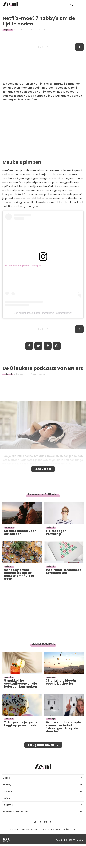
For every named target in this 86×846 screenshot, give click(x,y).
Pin (48, 346)
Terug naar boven (41, 745)
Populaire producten (15, 811)
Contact (71, 829)
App (57, 346)
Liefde (6, 798)
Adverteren (36, 829)
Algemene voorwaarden (54, 829)
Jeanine (41, 30)
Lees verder (43, 469)
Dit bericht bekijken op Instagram (23, 265)
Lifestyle (7, 804)
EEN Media (78, 840)
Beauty (6, 784)
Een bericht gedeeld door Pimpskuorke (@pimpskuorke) (43, 313)
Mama (6, 777)
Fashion (7, 791)
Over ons (25, 829)
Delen (29, 346)
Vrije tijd (7, 29)
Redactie (14, 829)
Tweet (38, 346)
